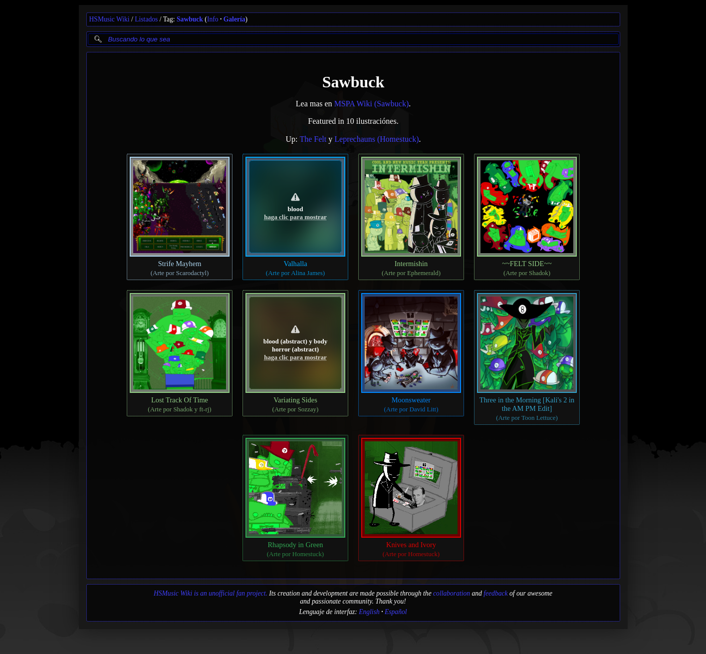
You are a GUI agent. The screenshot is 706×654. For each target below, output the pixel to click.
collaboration (451, 593)
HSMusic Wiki (109, 19)
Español (396, 612)
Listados (146, 19)
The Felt (312, 139)
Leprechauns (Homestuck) (376, 139)
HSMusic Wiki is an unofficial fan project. (210, 593)
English (369, 612)
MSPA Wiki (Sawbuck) (371, 103)
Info (213, 19)
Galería (234, 19)
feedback (495, 593)
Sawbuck (190, 19)
